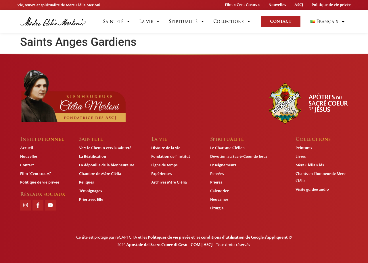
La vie (149, 21)
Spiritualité (187, 21)
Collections (232, 21)
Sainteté (117, 21)
